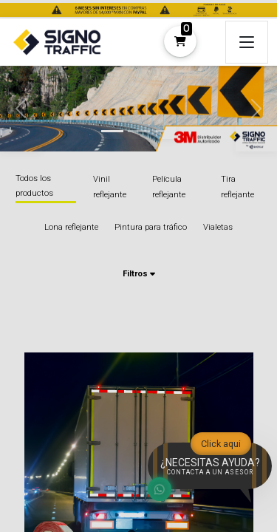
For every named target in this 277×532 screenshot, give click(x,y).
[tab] (112, 131)
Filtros (138, 274)
